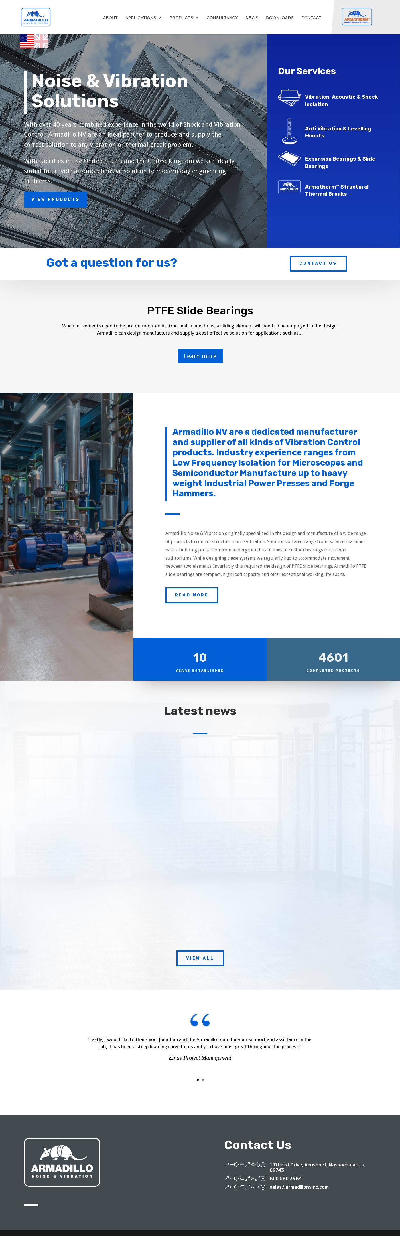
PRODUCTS (181, 18)
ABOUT (110, 18)
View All (200, 958)
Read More (192, 595)
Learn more (200, 356)
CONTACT (311, 18)
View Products (55, 199)
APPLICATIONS (140, 18)
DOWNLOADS (280, 18)
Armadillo (67, 842)
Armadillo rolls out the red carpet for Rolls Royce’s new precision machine (195, 829)
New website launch (299, 820)
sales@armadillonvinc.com (299, 1187)
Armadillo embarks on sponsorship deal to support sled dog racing (89, 826)
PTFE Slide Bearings (200, 311)
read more (63, 902)
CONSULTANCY (222, 18)
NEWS (252, 18)
